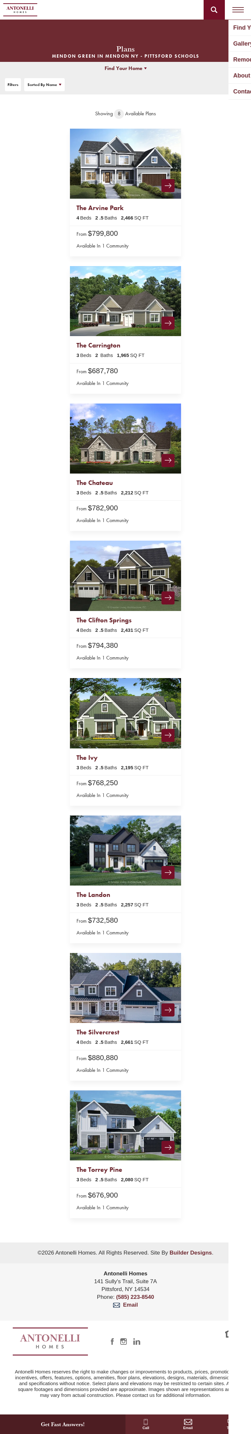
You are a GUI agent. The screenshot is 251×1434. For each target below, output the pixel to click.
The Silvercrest (97, 1032)
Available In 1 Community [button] (102, 245)
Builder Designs (191, 1253)
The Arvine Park (100, 208)
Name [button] (42, 85)
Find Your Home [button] (123, 68)
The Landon (93, 894)
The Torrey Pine (99, 1169)
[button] (214, 10)
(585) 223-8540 (135, 1297)
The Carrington (98, 345)
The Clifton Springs (104, 620)
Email (125, 1305)
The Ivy (87, 757)
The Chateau (94, 482)
